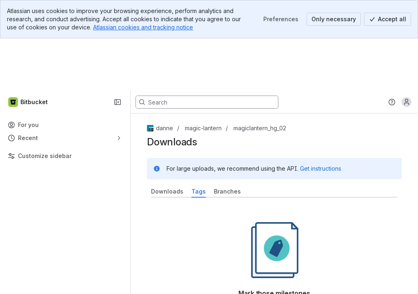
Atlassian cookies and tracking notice (143, 27)
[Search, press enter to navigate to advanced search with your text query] (207, 49)
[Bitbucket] (28, 49)
